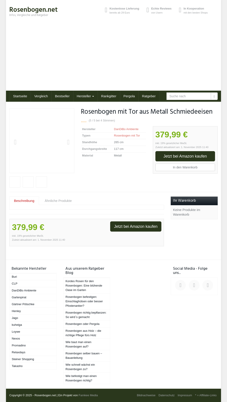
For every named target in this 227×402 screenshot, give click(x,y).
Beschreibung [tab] (24, 201)
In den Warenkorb (185, 167)
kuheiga (17, 324)
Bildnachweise (146, 395)
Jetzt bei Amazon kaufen (185, 156)
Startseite (20, 96)
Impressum (185, 395)
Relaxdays (18, 352)
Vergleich (41, 96)
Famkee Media (88, 395)
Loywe (16, 331)
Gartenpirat (19, 297)
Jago (15, 318)
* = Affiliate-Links (206, 395)
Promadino (19, 345)
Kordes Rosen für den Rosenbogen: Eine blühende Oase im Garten (84, 285)
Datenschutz (167, 395)
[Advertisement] (113, 57)
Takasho (17, 366)
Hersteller (85, 96)
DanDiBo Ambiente (126, 129)
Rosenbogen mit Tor (127, 135)
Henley (16, 311)
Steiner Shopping (23, 359)
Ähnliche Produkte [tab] (58, 201)
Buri (14, 276)
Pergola (129, 96)
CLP (15, 283)
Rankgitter (108, 96)
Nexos (16, 338)
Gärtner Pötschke (23, 304)
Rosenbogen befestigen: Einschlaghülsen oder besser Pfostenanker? (84, 301)
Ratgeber (149, 96)
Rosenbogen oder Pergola (83, 324)
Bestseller (62, 96)
